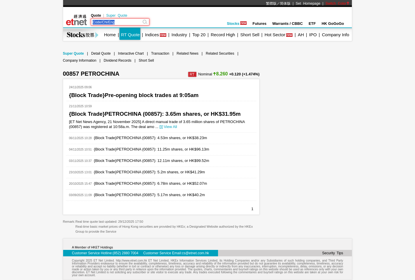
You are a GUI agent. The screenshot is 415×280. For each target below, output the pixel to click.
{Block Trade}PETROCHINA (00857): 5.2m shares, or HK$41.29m (149, 172)
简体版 (285, 3)
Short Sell (249, 34)
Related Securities (220, 53)
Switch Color (338, 3)
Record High (223, 34)
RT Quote (130, 34)
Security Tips (332, 253)
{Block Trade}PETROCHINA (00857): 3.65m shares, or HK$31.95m (155, 114)
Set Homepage (308, 3)
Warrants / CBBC (287, 23)
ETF (312, 23)
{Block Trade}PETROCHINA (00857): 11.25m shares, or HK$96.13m (151, 149)
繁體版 (271, 3)
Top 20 (198, 34)
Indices (152, 34)
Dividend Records (118, 60)
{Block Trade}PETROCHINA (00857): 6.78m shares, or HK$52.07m (150, 183)
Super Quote (116, 15)
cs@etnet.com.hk (195, 253)
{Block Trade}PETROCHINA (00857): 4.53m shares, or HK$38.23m (150, 138)
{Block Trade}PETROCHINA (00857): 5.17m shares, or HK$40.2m (149, 195)
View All (168, 127)
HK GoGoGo (332, 23)
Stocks (237, 23)
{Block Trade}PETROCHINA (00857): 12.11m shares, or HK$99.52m (151, 160)
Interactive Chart (131, 53)
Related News (187, 53)
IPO (313, 34)
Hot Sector (274, 34)
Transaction (160, 53)
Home (110, 34)
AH (301, 34)
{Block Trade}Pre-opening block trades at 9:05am (134, 95)
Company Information (79, 60)
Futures (260, 23)
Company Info (335, 34)
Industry (179, 34)
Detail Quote (101, 53)
